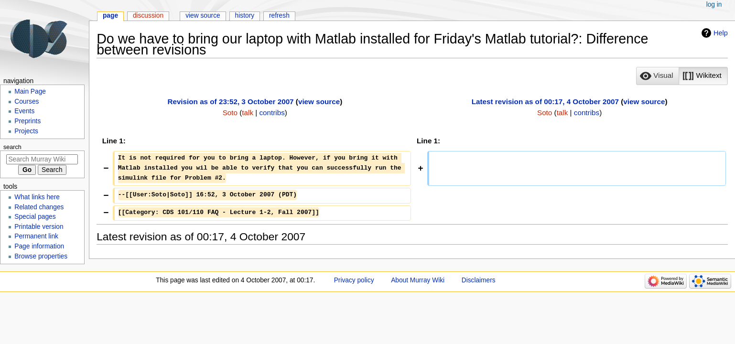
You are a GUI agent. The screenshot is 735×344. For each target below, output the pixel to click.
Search (12, 147)
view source (319, 101)
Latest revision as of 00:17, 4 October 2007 (545, 101)
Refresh (279, 15)
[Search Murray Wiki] (42, 159)
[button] (657, 76)
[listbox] (681, 76)
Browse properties (40, 256)
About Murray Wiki (417, 280)
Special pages (34, 216)
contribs (272, 112)
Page (110, 15)
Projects (26, 131)
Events (24, 111)
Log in (714, 4)
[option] (657, 76)
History (245, 15)
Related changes (39, 207)
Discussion (148, 15)
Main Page (30, 91)
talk (247, 112)
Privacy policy (354, 280)
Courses (26, 101)
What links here (37, 197)
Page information (39, 246)
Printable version (38, 226)
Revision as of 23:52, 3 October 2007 (230, 101)
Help (720, 33)
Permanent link (36, 236)
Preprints (27, 121)
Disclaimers (479, 280)
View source (202, 15)
